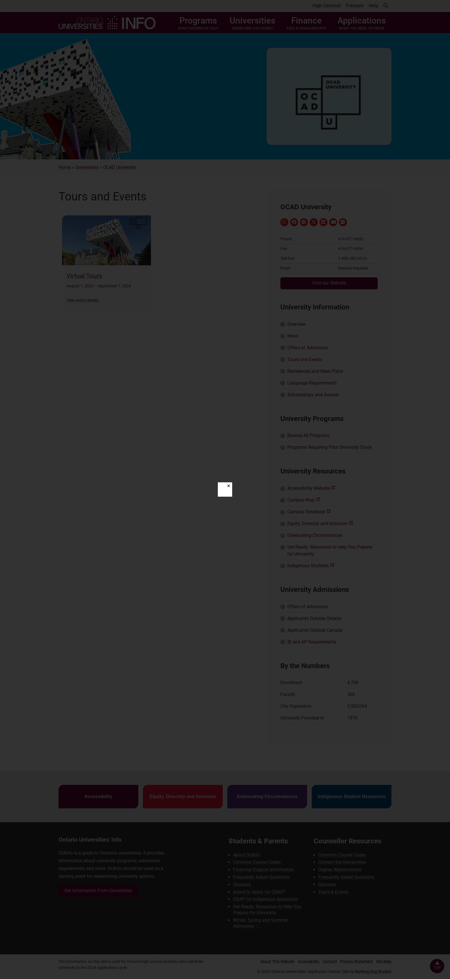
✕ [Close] (228, 485)
